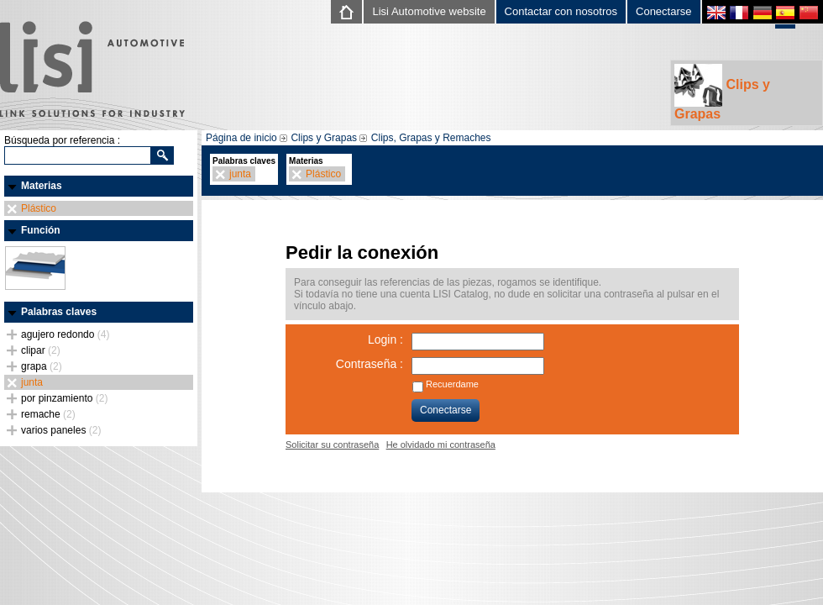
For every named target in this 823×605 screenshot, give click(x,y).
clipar (40, 350)
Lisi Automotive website (428, 11)
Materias (41, 186)
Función (40, 230)
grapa (41, 366)
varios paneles (61, 430)
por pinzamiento (64, 398)
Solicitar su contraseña (332, 444)
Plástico (38, 208)
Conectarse (663, 11)
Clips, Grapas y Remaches (431, 138)
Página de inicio (241, 138)
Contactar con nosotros (561, 11)
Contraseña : (369, 364)
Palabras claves (59, 312)
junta (32, 382)
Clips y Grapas (722, 92)
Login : (385, 339)
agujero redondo (65, 334)
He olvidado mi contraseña (440, 444)
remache (48, 414)
